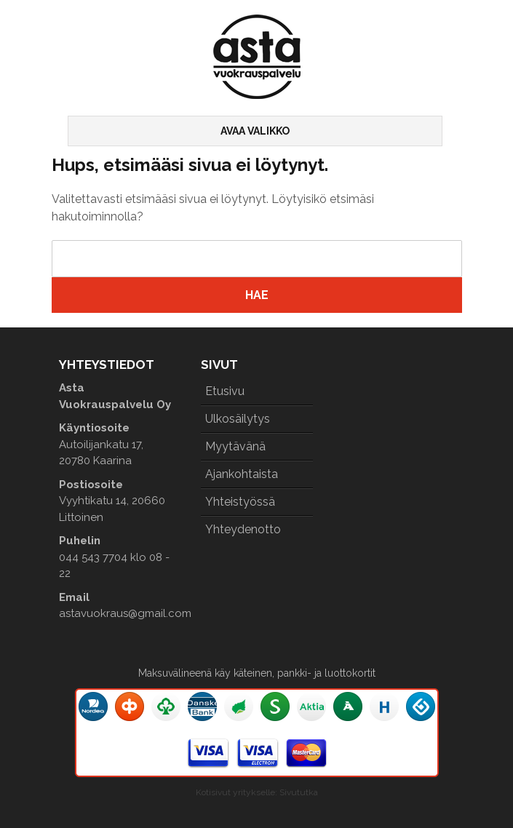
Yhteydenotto (243, 529)
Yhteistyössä (240, 502)
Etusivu (224, 391)
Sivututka (298, 792)
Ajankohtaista (241, 474)
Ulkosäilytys (237, 419)
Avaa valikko (255, 131)
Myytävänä (235, 446)
